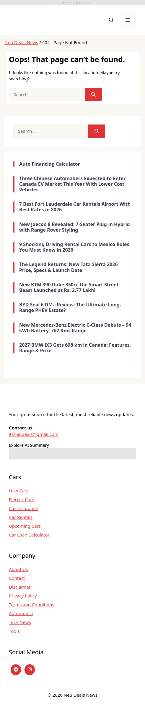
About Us (18, 569)
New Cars (19, 491)
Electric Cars (21, 499)
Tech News (20, 622)
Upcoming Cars (25, 526)
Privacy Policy (23, 596)
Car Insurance (23, 508)
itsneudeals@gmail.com (33, 434)
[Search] (93, 94)
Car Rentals (20, 517)
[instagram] (30, 669)
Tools (14, 631)
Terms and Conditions (31, 604)
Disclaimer (20, 587)
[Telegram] (16, 669)
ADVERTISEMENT (72, 2)
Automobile (21, 613)
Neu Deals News (21, 42)
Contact (17, 578)
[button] (111, 20)
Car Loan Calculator (29, 535)
